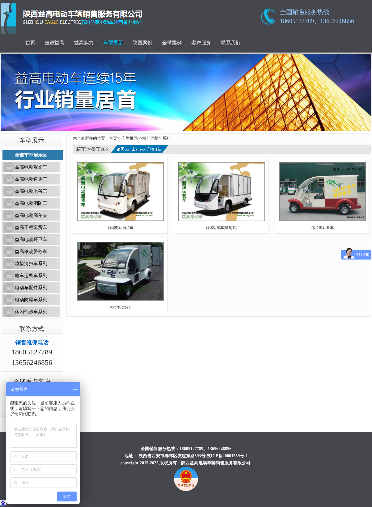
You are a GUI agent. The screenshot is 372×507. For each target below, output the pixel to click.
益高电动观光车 (31, 167)
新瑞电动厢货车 (120, 228)
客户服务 (201, 42)
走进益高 (54, 42)
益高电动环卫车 (31, 239)
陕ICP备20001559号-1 (227, 456)
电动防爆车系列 (31, 299)
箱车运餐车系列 (31, 275)
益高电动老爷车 (31, 191)
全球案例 (172, 42)
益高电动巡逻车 (31, 179)
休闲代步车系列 (31, 311)
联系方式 (31, 328)
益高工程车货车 (31, 227)
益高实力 (84, 42)
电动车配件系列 (31, 287)
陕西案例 (142, 42)
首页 (30, 42)
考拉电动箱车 (120, 307)
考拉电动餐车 (322, 228)
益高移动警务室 (31, 251)
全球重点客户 (31, 381)
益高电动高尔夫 (31, 215)
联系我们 (230, 42)
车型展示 (113, 42)
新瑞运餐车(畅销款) (221, 228)
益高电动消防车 (31, 203)
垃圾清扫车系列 (31, 263)
